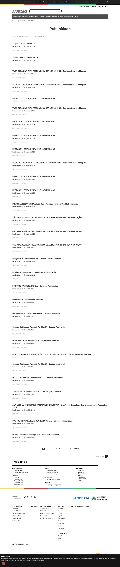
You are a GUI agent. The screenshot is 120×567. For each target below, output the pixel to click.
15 (70, 448)
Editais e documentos (46, 518)
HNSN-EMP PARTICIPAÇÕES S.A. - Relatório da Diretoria (35, 341)
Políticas (60, 521)
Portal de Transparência (53, 479)
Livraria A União (16, 518)
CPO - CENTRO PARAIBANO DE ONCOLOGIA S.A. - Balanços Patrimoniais (42, 421)
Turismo (60, 526)
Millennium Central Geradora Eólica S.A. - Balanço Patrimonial (37, 378)
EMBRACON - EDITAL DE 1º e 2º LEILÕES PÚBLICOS (33, 98)
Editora (80, 480)
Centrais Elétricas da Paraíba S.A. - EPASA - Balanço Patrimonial (38, 327)
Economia (61, 528)
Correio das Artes (45, 511)
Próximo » (77, 448)
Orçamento (81, 474)
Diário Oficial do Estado (19, 513)
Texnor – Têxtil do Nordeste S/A (25, 57)
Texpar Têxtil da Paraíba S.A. (24, 44)
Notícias (42, 16)
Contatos (97, 2)
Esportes (60, 516)
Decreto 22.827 (18, 479)
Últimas (60, 531)
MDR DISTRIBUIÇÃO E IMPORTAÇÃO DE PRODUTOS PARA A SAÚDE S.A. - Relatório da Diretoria (51, 354)
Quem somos (16, 508)
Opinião (60, 536)
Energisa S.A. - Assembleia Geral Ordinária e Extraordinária (36, 259)
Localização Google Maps (53, 485)
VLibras (94, 6)
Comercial (81, 471)
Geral (59, 538)
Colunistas (61, 508)
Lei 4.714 (17, 478)
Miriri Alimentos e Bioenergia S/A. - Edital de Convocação (35, 435)
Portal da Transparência (63, 2)
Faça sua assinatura (52, 472)
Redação (80, 475)
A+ (103, 6)
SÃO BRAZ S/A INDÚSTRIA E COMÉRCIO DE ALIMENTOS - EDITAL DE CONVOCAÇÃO (47, 217)
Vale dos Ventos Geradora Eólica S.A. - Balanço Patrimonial (36, 391)
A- (100, 6)
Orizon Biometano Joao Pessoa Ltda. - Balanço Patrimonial (36, 313)
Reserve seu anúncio (52, 471)
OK (4, 563)
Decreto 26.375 (18, 481)
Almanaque (61, 541)
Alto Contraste (85, 6)
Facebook (31, 497)
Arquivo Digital (33, 16)
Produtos (25, 16)
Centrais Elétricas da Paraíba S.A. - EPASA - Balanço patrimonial (38, 364)
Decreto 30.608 (18, 482)
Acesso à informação (39, 2)
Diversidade (61, 518)
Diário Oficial (88, 2)
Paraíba (60, 511)
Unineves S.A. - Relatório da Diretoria (27, 300)
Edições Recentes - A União (54, 16)
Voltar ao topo (99, 456)
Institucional (17, 16)
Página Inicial (13, 21)
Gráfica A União (16, 521)
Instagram (28, 497)
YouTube (35, 497)
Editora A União (16, 516)
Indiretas (26, 2)
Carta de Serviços (77, 2)
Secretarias (16, 2)
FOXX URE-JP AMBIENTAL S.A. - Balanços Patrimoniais (35, 286)
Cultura (60, 513)
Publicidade (81, 477)
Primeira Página (62, 533)
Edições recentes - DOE (71, 16)
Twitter (25, 497)
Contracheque (18, 471)
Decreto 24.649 (18, 484)
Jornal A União (16, 511)
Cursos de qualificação (21, 472)
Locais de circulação (52, 474)
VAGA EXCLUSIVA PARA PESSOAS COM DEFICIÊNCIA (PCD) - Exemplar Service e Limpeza (49, 71)
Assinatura (81, 472)
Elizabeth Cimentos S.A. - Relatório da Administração (34, 272)
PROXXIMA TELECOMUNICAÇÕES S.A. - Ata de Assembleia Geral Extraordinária (45, 204)
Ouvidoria (50, 2)
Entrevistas (61, 523)
